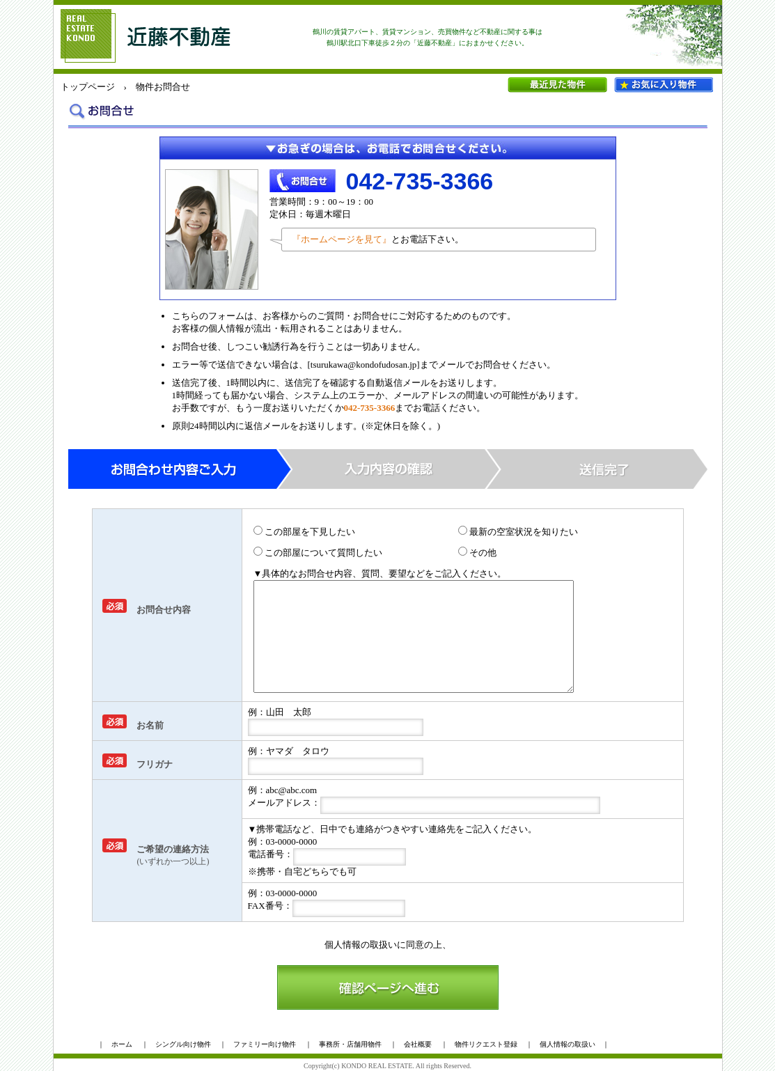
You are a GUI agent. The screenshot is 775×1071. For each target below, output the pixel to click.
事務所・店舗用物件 (350, 1044)
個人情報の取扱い (360, 944)
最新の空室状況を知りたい (518, 531)
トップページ (88, 86)
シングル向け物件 (183, 1044)
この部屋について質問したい (317, 552)
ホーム (121, 1044)
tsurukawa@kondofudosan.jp (363, 364)
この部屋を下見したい (304, 531)
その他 (477, 552)
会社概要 (418, 1044)
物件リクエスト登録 (486, 1044)
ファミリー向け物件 (264, 1044)
